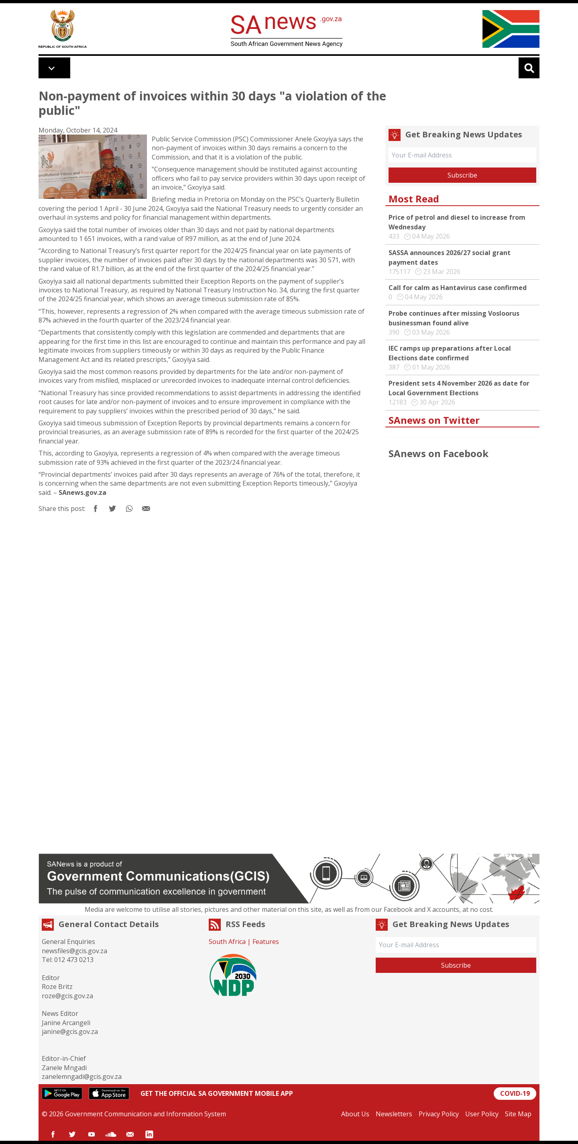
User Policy (482, 1113)
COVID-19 (515, 1093)
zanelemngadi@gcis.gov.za (82, 1076)
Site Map (518, 1113)
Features (265, 941)
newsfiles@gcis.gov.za (74, 950)
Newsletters (394, 1113)
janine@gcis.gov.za (70, 1031)
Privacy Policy (439, 1113)
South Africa (227, 941)
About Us (355, 1113)
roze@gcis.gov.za (67, 995)
